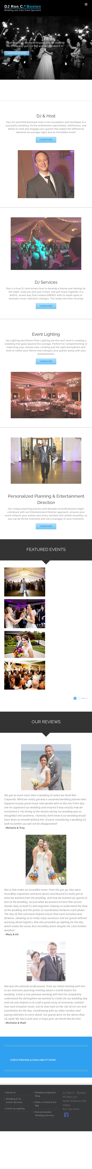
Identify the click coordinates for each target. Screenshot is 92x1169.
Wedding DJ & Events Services (14, 1101)
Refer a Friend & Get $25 (45, 1104)
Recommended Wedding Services (44, 1114)
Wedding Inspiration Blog (45, 1094)
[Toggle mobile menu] (86, 4)
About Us (11, 1092)
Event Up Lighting (15, 1108)
